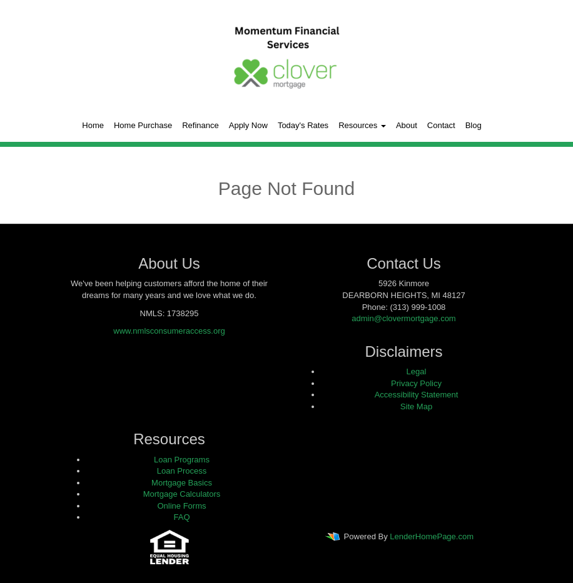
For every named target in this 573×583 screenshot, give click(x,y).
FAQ (181, 517)
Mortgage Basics (181, 482)
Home (93, 125)
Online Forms (181, 506)
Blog (473, 125)
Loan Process (182, 471)
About (406, 125)
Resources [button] (362, 125)
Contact (441, 125)
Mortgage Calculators (182, 494)
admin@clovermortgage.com (403, 318)
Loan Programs (182, 459)
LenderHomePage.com (432, 536)
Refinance (200, 125)
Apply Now (248, 125)
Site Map (416, 406)
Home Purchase (143, 125)
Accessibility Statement (417, 394)
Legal (417, 371)
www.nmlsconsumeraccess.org (169, 331)
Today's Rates (303, 125)
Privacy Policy (416, 383)
